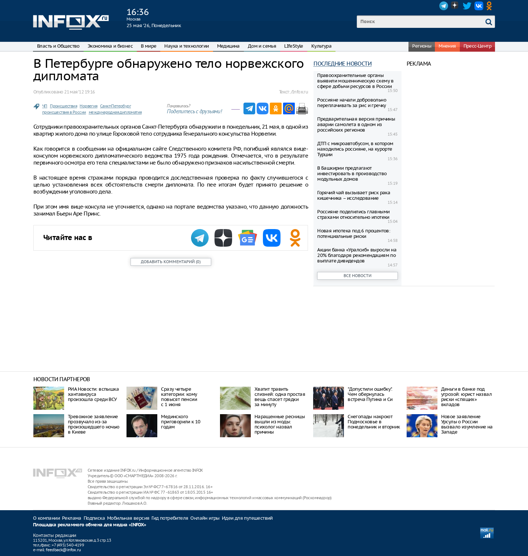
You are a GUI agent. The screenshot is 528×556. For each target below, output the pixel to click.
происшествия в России (64, 112)
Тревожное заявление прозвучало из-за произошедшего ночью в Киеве (94, 424)
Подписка (94, 518)
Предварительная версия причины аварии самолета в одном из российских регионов (356, 124)
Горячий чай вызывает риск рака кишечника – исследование (353, 195)
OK (490, 5)
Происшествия (63, 105)
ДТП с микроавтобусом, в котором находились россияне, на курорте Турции (355, 149)
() (171, 261)
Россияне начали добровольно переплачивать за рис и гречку (351, 102)
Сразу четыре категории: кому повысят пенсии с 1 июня (179, 397)
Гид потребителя (169, 518)
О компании (46, 518)
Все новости (357, 275)
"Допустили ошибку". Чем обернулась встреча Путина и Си (370, 394)
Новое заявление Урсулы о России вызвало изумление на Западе (467, 424)
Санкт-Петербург (115, 105)
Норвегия (88, 105)
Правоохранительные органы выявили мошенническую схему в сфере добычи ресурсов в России (355, 80)
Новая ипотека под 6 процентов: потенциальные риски (353, 233)
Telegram (443, 5)
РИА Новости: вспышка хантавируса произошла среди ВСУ (93, 394)
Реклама (71, 518)
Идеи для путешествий (247, 518)
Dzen (455, 5)
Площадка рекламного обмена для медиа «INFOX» (89, 525)
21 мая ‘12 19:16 (79, 92)
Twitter (467, 5)
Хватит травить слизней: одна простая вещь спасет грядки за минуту (279, 397)
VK (478, 5)
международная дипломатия (115, 112)
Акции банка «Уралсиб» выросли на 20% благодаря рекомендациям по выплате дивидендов (356, 255)
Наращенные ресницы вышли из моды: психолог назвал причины (279, 424)
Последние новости (342, 63)
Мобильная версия (128, 518)
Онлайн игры (204, 518)
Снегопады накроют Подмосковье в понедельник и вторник (374, 421)
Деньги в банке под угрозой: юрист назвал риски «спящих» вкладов (466, 397)
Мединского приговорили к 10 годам (180, 421)
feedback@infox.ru (63, 549)
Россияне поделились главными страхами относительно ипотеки (353, 214)
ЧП (44, 105)
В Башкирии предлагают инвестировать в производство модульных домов (351, 173)
